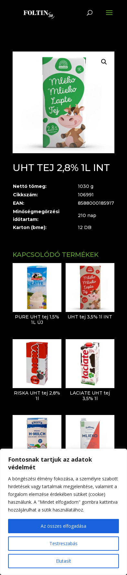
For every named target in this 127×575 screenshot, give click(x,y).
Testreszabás (63, 543)
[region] (63, 512)
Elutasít (63, 561)
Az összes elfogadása (63, 526)
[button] (104, 62)
